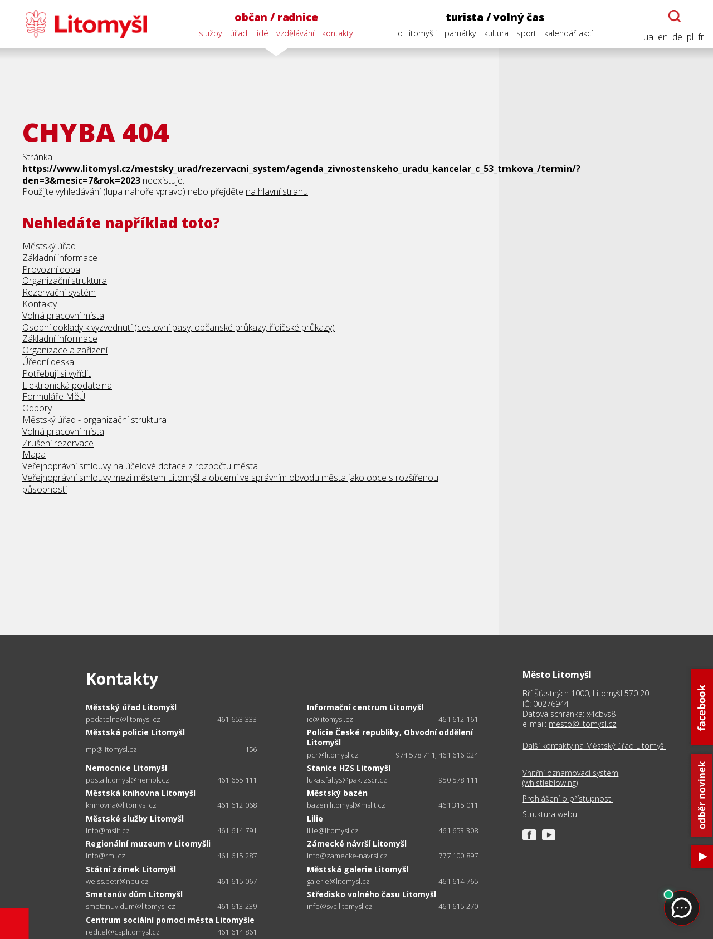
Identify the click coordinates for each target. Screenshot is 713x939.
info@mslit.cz (108, 830)
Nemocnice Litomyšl (126, 768)
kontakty (337, 33)
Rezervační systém (59, 292)
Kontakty (39, 304)
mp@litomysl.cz (111, 749)
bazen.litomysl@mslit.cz (346, 805)
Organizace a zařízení (65, 350)
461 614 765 (458, 881)
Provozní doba (51, 269)
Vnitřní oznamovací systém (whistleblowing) (570, 778)
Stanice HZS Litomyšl (348, 768)
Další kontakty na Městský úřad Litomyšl (594, 746)
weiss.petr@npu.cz (117, 881)
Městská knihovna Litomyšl (141, 793)
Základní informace (59, 258)
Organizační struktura (64, 280)
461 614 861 (237, 932)
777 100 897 (458, 855)
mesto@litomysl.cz (582, 724)
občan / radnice (276, 16)
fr (701, 37)
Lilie (315, 818)
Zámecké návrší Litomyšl (357, 843)
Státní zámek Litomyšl (131, 869)
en (663, 37)
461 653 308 (458, 830)
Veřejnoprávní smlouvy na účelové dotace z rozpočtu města (140, 466)
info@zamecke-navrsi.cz (347, 856)
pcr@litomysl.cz (333, 755)
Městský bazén (337, 793)
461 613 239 (237, 906)
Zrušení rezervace (58, 443)
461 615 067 (237, 881)
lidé (261, 33)
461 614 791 (237, 830)
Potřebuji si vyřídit (56, 373)
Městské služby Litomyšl (135, 818)
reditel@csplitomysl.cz (123, 932)
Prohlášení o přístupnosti (567, 799)
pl (690, 37)
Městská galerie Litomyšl (357, 869)
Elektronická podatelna (67, 385)
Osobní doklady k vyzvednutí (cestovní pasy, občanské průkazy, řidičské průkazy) (178, 327)
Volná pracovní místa (63, 315)
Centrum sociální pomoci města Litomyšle (170, 920)
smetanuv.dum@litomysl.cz (130, 906)
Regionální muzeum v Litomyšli (148, 843)
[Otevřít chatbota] (675, 16)
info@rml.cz (105, 856)
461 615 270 (458, 906)
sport (526, 33)
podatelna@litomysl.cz (123, 719)
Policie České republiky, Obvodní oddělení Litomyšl (390, 737)
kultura (496, 33)
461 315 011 (458, 805)
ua (648, 37)
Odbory (37, 408)
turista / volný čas (495, 16)
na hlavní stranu (277, 191)
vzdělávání (295, 33)
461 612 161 (458, 719)
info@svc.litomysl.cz (340, 906)
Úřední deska (48, 362)
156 (251, 749)
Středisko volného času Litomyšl (371, 894)
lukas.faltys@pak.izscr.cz (347, 780)
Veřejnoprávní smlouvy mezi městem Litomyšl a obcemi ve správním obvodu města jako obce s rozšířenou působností (230, 483)
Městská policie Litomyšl (135, 732)
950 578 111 (458, 780)
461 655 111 (237, 780)
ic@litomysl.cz (330, 719)
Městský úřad (49, 246)
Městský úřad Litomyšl (131, 707)
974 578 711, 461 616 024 (436, 755)
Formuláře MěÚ (53, 396)
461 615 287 (237, 855)
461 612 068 (237, 805)
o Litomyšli (417, 33)
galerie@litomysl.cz (338, 881)
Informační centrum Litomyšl (365, 707)
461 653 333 (237, 719)
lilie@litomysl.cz (333, 830)
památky (460, 33)
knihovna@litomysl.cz (121, 805)
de (677, 37)
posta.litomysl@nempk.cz (127, 780)
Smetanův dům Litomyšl (134, 894)
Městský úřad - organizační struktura (94, 420)
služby (210, 33)
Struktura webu (549, 814)
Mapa (34, 454)
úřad (238, 33)
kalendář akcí (568, 33)
